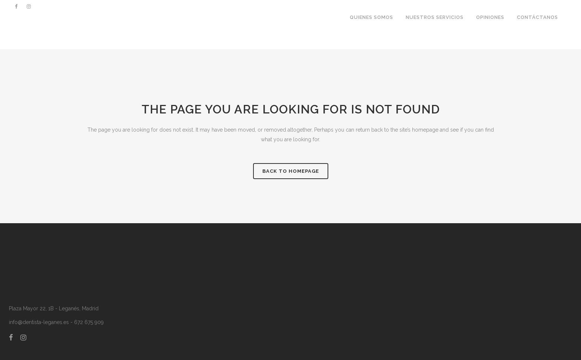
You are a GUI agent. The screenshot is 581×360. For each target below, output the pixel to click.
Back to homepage (290, 171)
